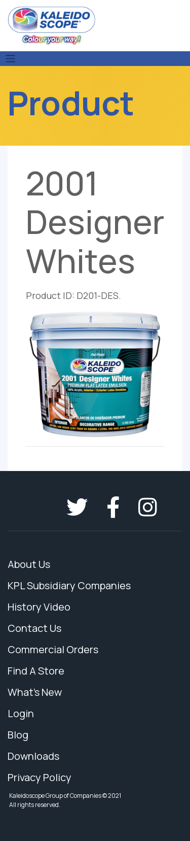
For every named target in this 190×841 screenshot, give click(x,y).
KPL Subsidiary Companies (69, 585)
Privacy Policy (39, 777)
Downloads (33, 756)
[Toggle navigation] (10, 58)
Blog (18, 735)
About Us (29, 564)
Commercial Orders (53, 649)
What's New (35, 692)
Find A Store (36, 671)
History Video (39, 607)
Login (21, 713)
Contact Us (34, 628)
